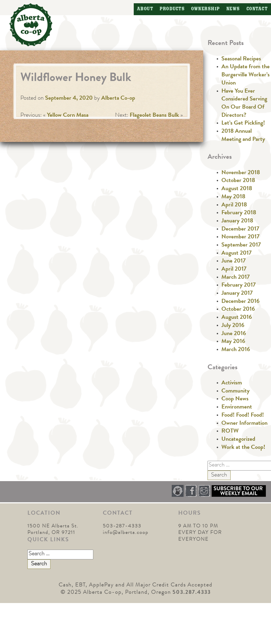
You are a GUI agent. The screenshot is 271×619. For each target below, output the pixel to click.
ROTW (230, 432)
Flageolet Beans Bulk (154, 116)
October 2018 (238, 181)
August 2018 (236, 189)
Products (172, 9)
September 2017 (241, 245)
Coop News (234, 399)
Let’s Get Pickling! (243, 124)
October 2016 (238, 310)
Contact (257, 9)
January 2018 (237, 221)
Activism (231, 383)
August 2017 (236, 254)
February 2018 (238, 213)
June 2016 (233, 334)
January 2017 (237, 294)
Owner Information (244, 424)
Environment (236, 407)
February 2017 (238, 286)
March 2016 (235, 350)
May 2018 (233, 197)
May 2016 (233, 342)
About (145, 9)
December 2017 (240, 229)
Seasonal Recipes (241, 59)
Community (235, 391)
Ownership (205, 9)
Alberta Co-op (118, 99)
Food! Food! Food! (242, 416)
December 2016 (240, 302)
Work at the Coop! (243, 448)
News (233, 9)
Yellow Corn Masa (67, 116)
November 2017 (240, 237)
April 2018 (234, 205)
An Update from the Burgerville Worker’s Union (245, 75)
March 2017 (235, 278)
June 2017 (233, 261)
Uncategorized (238, 440)
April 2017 (234, 270)
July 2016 (232, 326)
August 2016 (236, 318)
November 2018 (240, 173)
